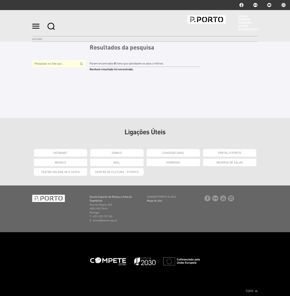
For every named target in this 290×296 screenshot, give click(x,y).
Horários (173, 162)
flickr (255, 5)
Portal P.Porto (229, 152)
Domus (117, 152)
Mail (116, 162)
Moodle (60, 162)
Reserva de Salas (229, 162)
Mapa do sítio (154, 200)
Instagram (283, 5)
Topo (251, 291)
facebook (241, 5)
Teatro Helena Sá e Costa (60, 172)
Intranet (60, 152)
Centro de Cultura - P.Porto (117, 172)
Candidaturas (173, 152)
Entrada (37, 38)
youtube (269, 5)
